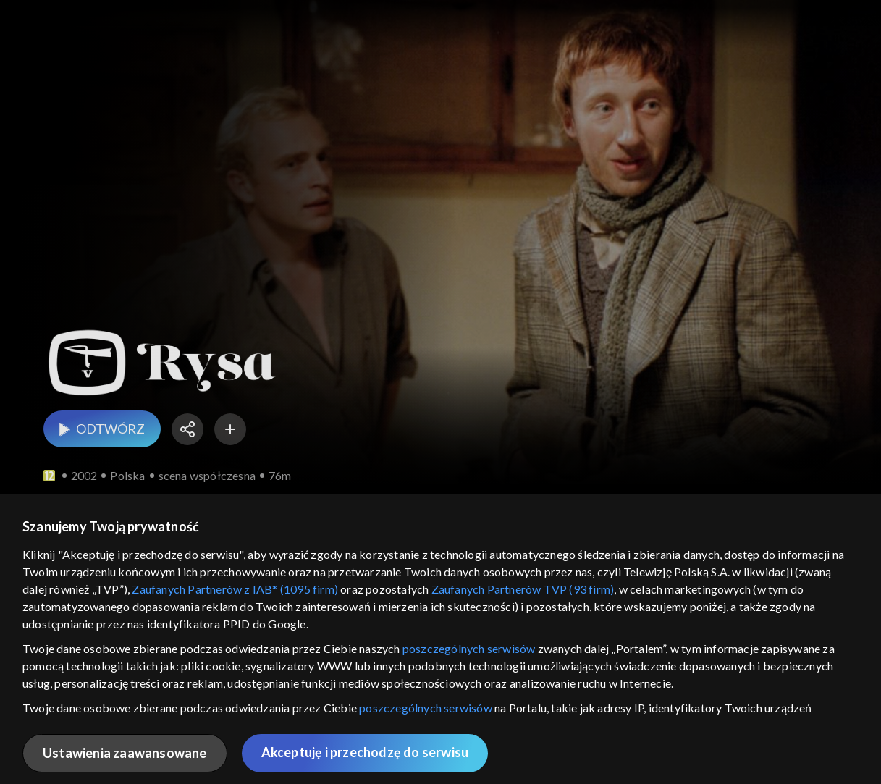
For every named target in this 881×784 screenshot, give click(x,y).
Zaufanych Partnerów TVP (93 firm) (523, 589)
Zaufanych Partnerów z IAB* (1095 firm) (235, 589)
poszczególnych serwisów (469, 648)
